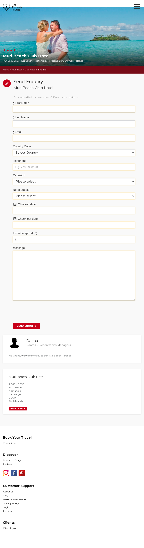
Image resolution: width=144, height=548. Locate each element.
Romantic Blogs (12, 460)
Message (19, 247)
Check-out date (25, 218)
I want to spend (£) (25, 233)
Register (7, 511)
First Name (21, 103)
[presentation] (42, 311)
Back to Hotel (17, 408)
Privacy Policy (11, 503)
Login (6, 507)
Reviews (7, 464)
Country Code (22, 146)
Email (17, 132)
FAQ (5, 495)
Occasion (19, 175)
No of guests (21, 189)
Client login (9, 528)
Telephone (19, 160)
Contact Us (9, 443)
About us (8, 491)
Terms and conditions (15, 499)
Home (6, 69)
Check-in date (24, 204)
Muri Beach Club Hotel (23, 69)
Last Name (21, 117)
